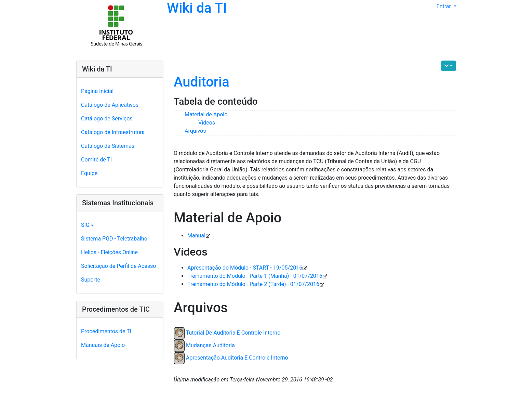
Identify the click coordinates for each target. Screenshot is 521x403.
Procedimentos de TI (106, 331)
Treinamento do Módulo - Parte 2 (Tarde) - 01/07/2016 (253, 284)
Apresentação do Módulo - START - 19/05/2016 (244, 267)
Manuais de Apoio (103, 345)
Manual (196, 235)
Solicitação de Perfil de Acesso (118, 266)
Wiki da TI (197, 8)
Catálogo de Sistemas (107, 146)
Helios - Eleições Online (109, 252)
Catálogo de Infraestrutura (113, 132)
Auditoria (201, 82)
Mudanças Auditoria (210, 345)
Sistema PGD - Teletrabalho (114, 238)
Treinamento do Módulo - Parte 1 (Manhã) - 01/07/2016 (254, 276)
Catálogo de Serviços (107, 118)
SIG (87, 225)
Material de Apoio (206, 114)
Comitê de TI (96, 159)
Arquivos (195, 131)
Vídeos (206, 122)
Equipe (89, 173)
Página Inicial (97, 91)
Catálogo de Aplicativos (109, 105)
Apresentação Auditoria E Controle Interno (237, 357)
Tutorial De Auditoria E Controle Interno (233, 333)
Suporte (90, 279)
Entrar (444, 6)
